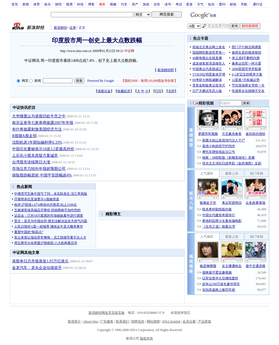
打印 (158, 91)
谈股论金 (104, 91)
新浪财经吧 (165, 70)
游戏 (146, 4)
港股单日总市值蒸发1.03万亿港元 (40, 261)
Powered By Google (100, 81)
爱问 (222, 4)
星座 (189, 4)
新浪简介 (74, 321)
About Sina (90, 321)
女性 (157, 4)
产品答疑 (204, 321)
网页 (25, 81)
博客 (91, 4)
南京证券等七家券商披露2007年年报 (42, 123)
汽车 (124, 4)
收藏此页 (123, 91)
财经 (58, 4)
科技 (80, 4)
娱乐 (47, 4)
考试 (178, 4)
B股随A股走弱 (24, 136)
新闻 (25, 4)
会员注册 (189, 321)
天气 (200, 4)
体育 (36, 4)
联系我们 (122, 321)
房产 (135, 4)
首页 (14, 4)
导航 (244, 4)
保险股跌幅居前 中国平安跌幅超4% (42, 175)
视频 (113, 4)
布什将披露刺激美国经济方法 (37, 129)
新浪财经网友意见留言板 (107, 313)
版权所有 (146, 338)
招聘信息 (137, 321)
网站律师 (153, 321)
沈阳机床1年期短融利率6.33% (37, 142)
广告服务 (106, 321)
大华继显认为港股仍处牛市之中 (39, 116)
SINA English (171, 321)
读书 (168, 4)
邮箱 (233, 4)
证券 (72, 28)
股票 (69, 4)
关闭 (171, 91)
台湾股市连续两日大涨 (31, 162)
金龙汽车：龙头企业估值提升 (37, 268)
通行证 (258, 4)
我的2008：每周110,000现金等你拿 (149, 81)
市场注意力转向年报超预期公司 (39, 169)
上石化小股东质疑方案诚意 (35, 155)
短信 (211, 4)
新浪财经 (60, 28)
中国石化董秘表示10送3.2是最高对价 (43, 149)
